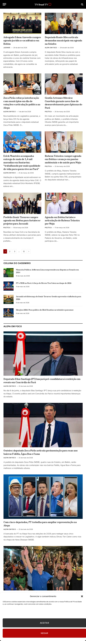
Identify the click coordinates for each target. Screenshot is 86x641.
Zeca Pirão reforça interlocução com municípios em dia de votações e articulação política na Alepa (21, 102)
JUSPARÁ (6, 48)
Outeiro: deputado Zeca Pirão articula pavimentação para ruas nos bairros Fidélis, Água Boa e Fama (40, 452)
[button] (82, 596)
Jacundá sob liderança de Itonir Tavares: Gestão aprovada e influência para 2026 (48, 297)
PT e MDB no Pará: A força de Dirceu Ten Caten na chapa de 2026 (43, 283)
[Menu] (4, 4)
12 (24, 251)
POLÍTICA (48, 112)
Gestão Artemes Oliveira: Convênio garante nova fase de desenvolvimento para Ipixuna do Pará (63, 102)
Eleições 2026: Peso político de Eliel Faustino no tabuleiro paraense (44, 310)
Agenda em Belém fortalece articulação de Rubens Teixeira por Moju (62, 220)
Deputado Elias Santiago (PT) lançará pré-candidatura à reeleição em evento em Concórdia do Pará (41, 380)
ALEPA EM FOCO (51, 48)
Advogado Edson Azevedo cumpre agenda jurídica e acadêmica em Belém (22, 40)
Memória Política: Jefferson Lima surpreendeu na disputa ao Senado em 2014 (47, 271)
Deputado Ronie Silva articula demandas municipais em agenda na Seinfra (63, 40)
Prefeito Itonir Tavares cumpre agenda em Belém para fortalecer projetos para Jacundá (21, 220)
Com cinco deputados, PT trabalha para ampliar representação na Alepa (40, 524)
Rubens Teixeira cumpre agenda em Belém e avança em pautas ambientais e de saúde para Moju (63, 159)
